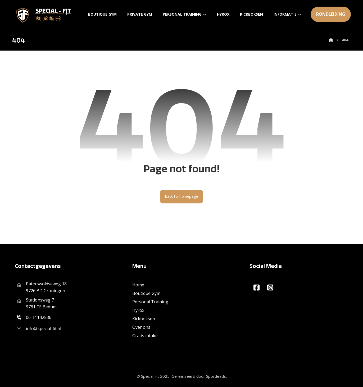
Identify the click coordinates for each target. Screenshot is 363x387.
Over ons (141, 327)
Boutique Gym (146, 293)
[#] (256, 288)
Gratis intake (145, 336)
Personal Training (150, 302)
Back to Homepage (182, 197)
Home (138, 285)
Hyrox (138, 310)
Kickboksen (143, 319)
